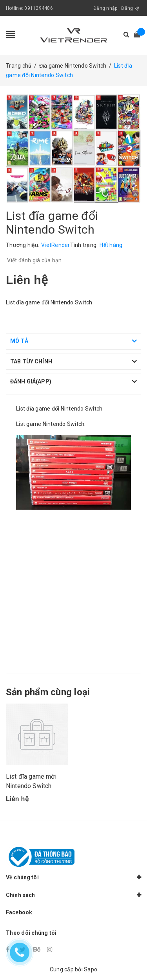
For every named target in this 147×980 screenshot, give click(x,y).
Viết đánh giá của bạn (34, 260)
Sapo (90, 969)
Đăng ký (130, 8)
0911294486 (38, 8)
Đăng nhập (105, 8)
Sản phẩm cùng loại (48, 692)
